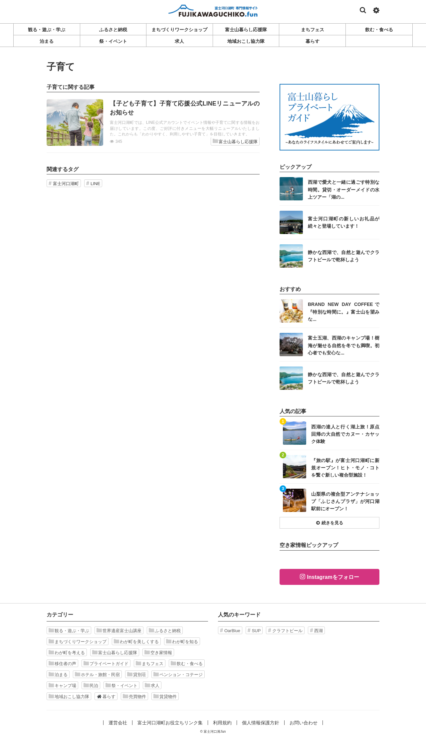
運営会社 (117, 722)
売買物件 (134, 696)
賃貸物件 (165, 696)
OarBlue (232, 630)
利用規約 (222, 722)
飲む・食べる (187, 663)
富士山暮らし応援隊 (235, 141)
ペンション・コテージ (178, 674)
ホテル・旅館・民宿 (97, 674)
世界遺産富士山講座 (119, 630)
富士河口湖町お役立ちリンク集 (170, 722)
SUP (256, 630)
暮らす (106, 696)
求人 (152, 685)
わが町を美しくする (136, 641)
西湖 (318, 630)
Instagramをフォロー (333, 577)
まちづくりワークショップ (77, 641)
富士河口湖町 (66, 183)
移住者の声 (62, 663)
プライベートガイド (106, 663)
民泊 (91, 685)
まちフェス (149, 663)
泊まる (58, 674)
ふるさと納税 (165, 630)
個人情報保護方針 (260, 722)
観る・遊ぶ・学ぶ (69, 630)
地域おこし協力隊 (69, 696)
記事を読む (153, 122)
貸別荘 (136, 674)
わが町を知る (182, 641)
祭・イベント (121, 685)
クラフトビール (287, 630)
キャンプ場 (62, 685)
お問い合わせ (304, 722)
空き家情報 (158, 652)
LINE (95, 183)
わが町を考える (67, 652)
